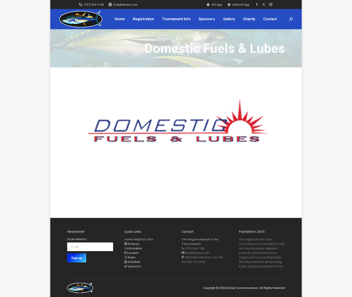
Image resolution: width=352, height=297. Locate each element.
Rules (132, 257)
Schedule (134, 262)
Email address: (77, 239)
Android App (238, 4)
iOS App (214, 4)
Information (134, 248)
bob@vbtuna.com (122, 4)
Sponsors (134, 266)
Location (133, 253)
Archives (133, 244)
